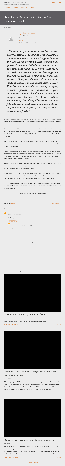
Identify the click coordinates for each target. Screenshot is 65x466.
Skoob (21, 40)
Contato (31, 7)
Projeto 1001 (23, 7)
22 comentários (16, 392)
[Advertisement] (32, 197)
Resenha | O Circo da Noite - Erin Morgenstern (29, 440)
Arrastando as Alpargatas (15, 2)
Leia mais (59, 324)
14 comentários (16, 457)
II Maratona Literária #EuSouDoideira (24, 314)
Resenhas (15, 7)
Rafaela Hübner (15, 223)
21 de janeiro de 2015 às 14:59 (25, 223)
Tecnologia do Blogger (32, 462)
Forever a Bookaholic (12, 220)
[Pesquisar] (54, 2)
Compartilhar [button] (55, 203)
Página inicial (7, 7)
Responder (11, 232)
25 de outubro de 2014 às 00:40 (19, 212)
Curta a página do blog (12, 221)
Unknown (10, 212)
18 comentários (16, 324)
